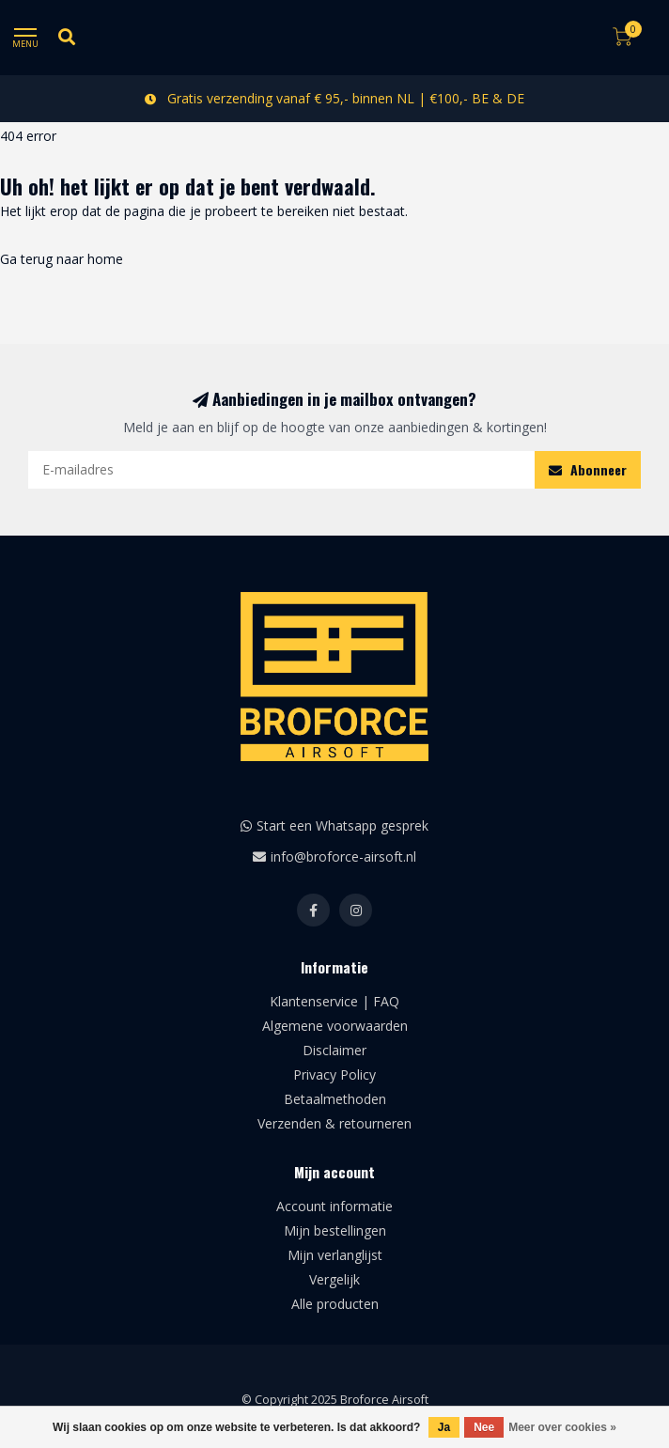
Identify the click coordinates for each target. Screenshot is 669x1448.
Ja (444, 1427)
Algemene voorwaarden (335, 1026)
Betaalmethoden (335, 1099)
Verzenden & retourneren (334, 1123)
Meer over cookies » (562, 1427)
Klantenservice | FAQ (334, 1001)
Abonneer (588, 469)
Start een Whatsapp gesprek (342, 825)
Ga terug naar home (61, 259)
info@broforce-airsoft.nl (343, 856)
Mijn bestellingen (335, 1230)
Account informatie (334, 1206)
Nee (484, 1427)
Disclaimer (334, 1050)
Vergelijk (334, 1279)
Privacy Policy (334, 1074)
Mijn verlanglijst (335, 1255)
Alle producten (335, 1304)
